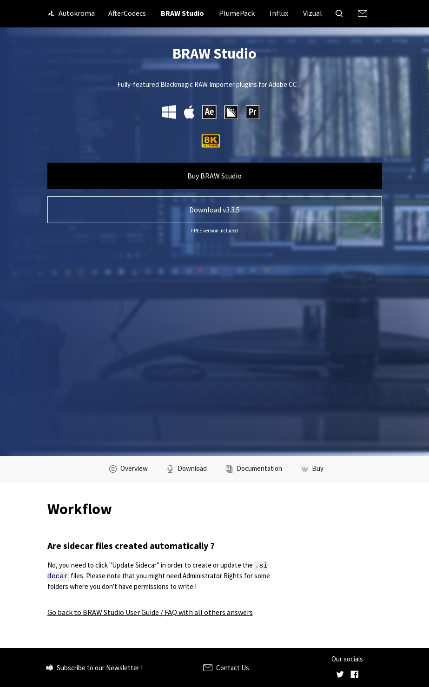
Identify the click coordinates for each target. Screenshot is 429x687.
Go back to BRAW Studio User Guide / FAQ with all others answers (150, 611)
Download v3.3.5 (214, 209)
